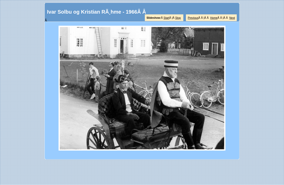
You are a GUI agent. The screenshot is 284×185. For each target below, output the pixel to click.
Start (166, 17)
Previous (193, 17)
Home (213, 17)
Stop (178, 17)
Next (232, 17)
